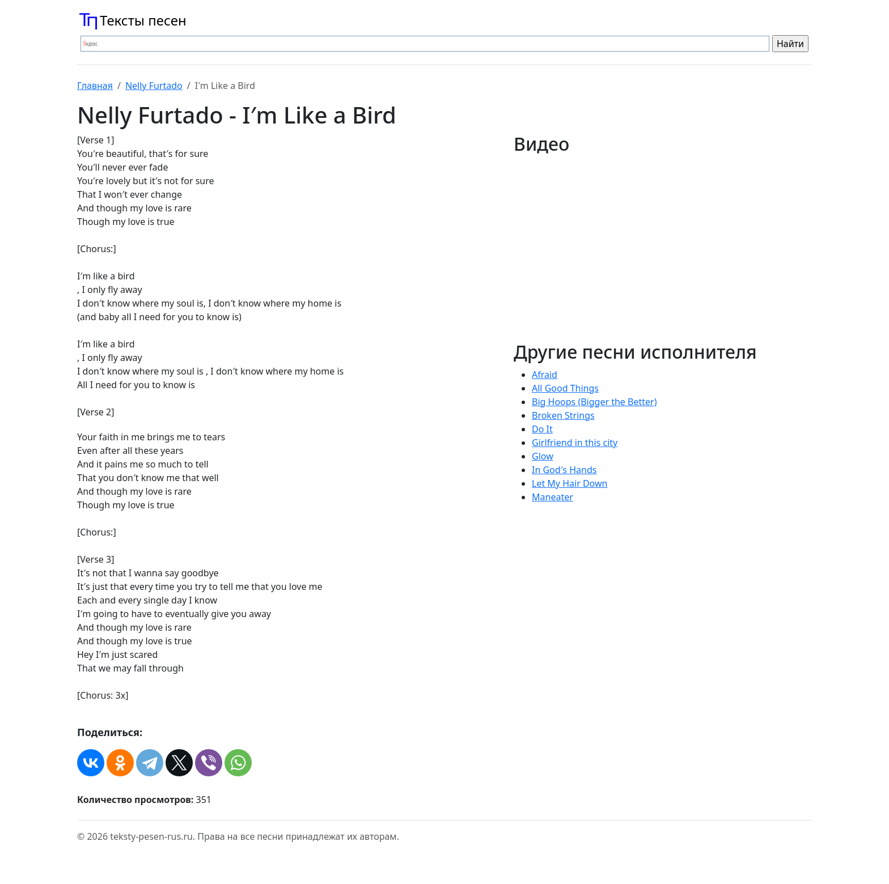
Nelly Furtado (154, 85)
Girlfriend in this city (574, 442)
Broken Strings (563, 415)
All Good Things (565, 388)
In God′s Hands (564, 470)
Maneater (552, 497)
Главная (95, 85)
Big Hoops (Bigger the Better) (594, 402)
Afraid (544, 374)
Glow (542, 456)
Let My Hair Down (569, 483)
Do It (542, 429)
